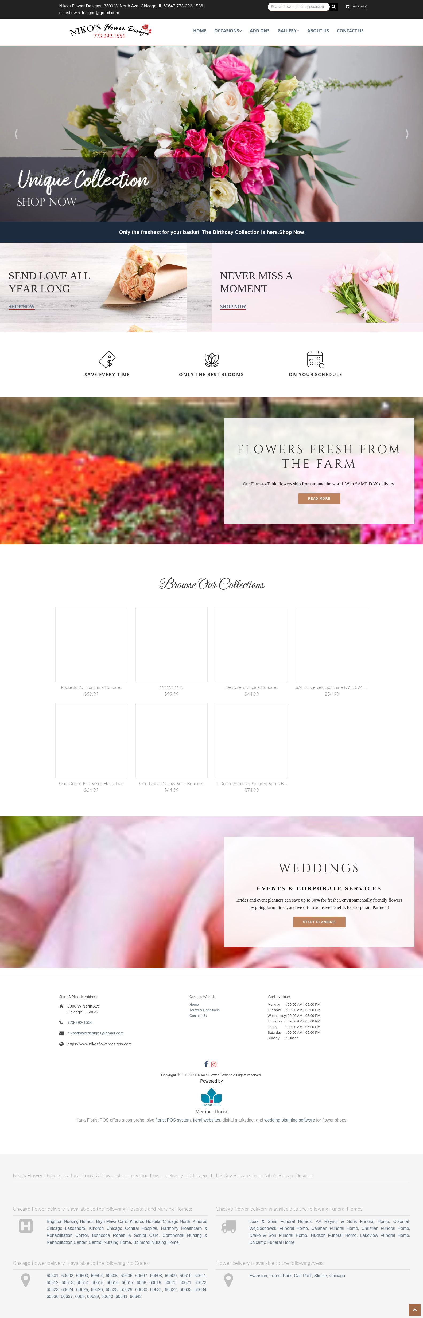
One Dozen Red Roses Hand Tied (91, 783)
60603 (82, 1275)
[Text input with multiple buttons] (299, 7)
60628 (112, 1289)
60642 (136, 1296)
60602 (67, 1275)
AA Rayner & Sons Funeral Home (352, 1221)
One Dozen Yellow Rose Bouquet (171, 783)
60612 (52, 1282)
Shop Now (291, 232)
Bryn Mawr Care (111, 1221)
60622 (201, 1282)
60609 (171, 1275)
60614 (83, 1282)
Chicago (337, 1275)
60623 (52, 1289)
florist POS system (173, 1120)
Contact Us (350, 31)
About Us (318, 31)
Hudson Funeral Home (333, 1235)
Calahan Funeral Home (334, 1228)
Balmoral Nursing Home (156, 1242)
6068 (141, 1282)
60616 (113, 1282)
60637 (67, 1296)
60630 (141, 1289)
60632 (171, 1289)
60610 (186, 1275)
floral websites (206, 1120)
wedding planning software (289, 1120)
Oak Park (303, 1275)
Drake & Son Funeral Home (278, 1235)
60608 (156, 1275)
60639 (93, 1296)
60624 (67, 1289)
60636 (52, 1296)
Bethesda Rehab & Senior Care (125, 1235)
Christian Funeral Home (385, 1228)
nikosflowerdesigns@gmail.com (89, 12)
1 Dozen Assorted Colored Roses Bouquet (252, 783)
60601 (52, 1275)
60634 (201, 1289)
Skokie (320, 1275)
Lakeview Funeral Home (384, 1235)
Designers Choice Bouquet (252, 687)
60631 (156, 1289)
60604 (97, 1275)
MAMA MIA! (172, 687)
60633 (186, 1289)
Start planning (319, 922)
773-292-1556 (189, 6)
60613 (68, 1282)
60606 (127, 1275)
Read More (319, 499)
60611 (201, 1275)
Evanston (258, 1275)
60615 (98, 1282)
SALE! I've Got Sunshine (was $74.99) (332, 687)
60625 (82, 1289)
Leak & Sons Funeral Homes (280, 1221)
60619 (155, 1282)
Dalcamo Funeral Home (271, 1242)
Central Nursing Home (110, 1242)
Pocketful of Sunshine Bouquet (91, 687)
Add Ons (260, 31)
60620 (170, 1282)
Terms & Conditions (204, 1010)
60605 (112, 1275)
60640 (107, 1296)
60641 (122, 1296)
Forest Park (281, 1275)
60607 (141, 1275)
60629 (127, 1289)
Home (199, 31)
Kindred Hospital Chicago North (160, 1221)
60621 (185, 1282)
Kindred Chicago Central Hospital (123, 1228)
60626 (97, 1289)
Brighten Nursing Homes (70, 1221)
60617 (128, 1282)
